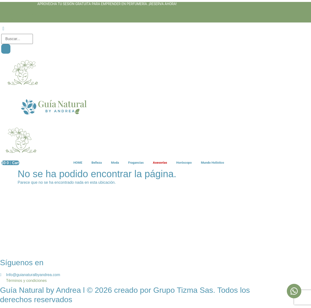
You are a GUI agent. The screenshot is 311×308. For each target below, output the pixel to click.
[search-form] (17, 39)
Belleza (96, 162)
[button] (294, 291)
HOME (77, 162)
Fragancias (136, 162)
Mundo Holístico (212, 162)
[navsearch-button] (3, 29)
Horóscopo (184, 162)
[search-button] (5, 49)
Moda (115, 162)
